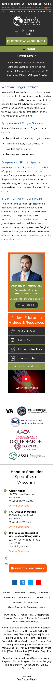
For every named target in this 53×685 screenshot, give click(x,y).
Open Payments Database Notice (26, 607)
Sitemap (43, 592)
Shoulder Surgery (42, 661)
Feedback (9, 597)
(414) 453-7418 (28, 32)
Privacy (32, 592)
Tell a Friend (26, 597)
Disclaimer (19, 592)
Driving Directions (19, 505)
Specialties (12, 75)
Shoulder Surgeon (13, 658)
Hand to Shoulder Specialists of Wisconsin (26, 627)
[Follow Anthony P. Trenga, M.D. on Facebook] (14, 582)
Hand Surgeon (33, 658)
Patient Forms (22, 341)
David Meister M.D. (16, 631)
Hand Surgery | (15, 664)
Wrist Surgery (31, 664)
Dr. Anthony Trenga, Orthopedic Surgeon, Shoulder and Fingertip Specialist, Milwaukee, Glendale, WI (25, 66)
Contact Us (42, 597)
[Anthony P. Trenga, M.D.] (26, 9)
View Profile (26, 305)
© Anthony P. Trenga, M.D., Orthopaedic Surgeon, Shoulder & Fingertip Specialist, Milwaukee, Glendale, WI (26, 618)
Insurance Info (23, 359)
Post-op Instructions (26, 350)
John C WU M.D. (38, 631)
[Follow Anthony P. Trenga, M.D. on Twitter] (22, 582)
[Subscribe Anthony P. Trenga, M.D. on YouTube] (38, 582)
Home (6, 592)
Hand (24, 75)
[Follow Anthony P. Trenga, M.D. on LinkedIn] (30, 582)
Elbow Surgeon (21, 661)
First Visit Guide (23, 332)
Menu (27, 49)
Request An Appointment (28, 41)
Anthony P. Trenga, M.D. (26, 285)
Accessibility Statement (26, 602)
